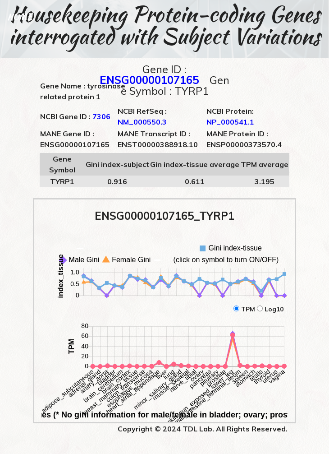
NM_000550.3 (142, 121)
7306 (101, 116)
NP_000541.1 (230, 121)
